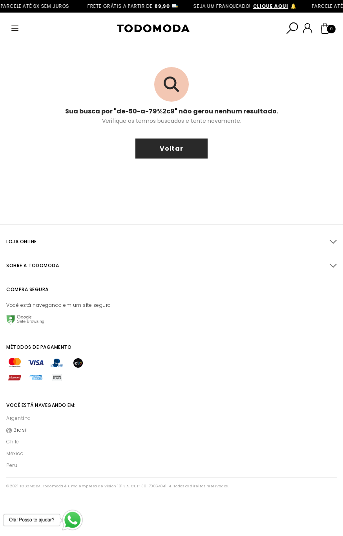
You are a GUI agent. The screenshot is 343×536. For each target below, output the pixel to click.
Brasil (20, 430)
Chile (12, 441)
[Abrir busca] (292, 28)
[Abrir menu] (15, 28)
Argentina (18, 418)
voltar (171, 148)
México (15, 453)
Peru (11, 465)
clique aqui (273, 6)
